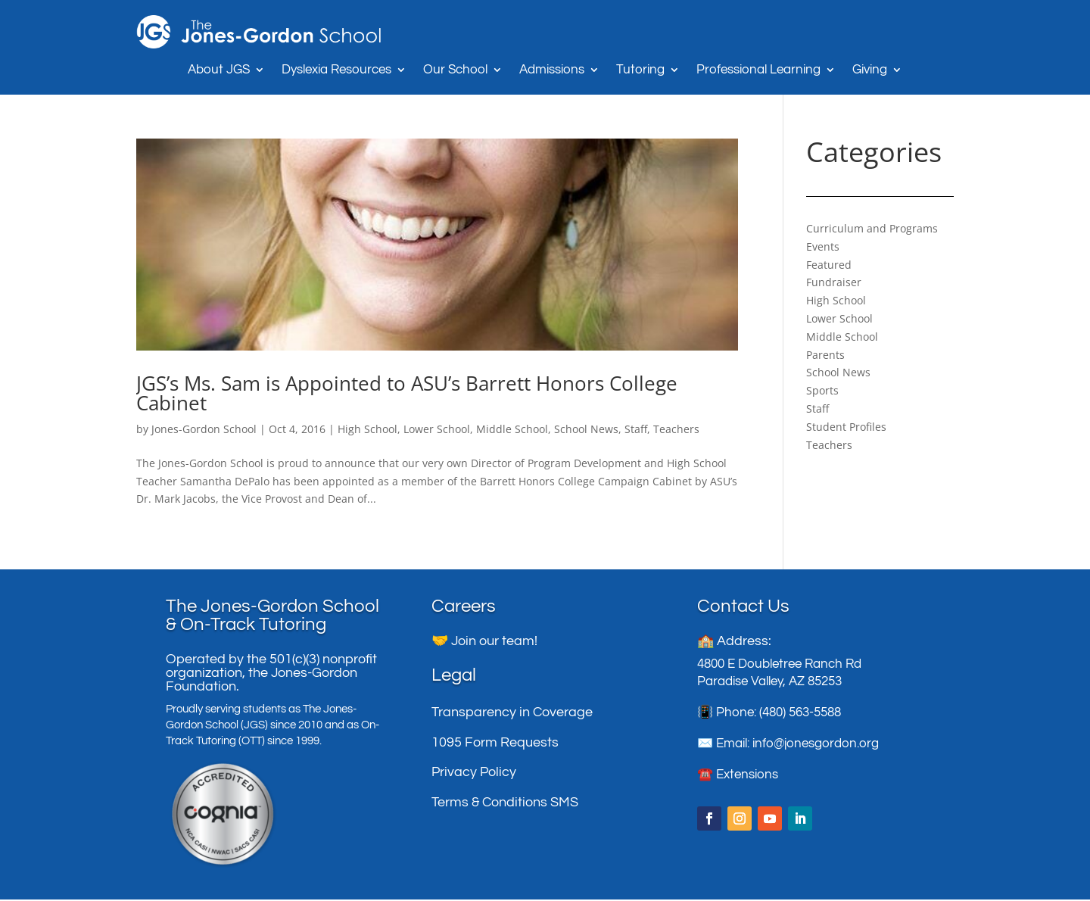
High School (367, 429)
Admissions (551, 70)
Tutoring (640, 70)
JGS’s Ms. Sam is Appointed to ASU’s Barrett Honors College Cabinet (406, 392)
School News (586, 429)
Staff (635, 429)
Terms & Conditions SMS (504, 804)
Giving (869, 70)
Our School (455, 70)
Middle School (512, 429)
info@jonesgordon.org (815, 745)
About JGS (219, 70)
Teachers (676, 429)
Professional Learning (758, 70)
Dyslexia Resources (336, 70)
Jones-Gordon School (204, 429)
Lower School (436, 429)
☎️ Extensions (737, 776)
